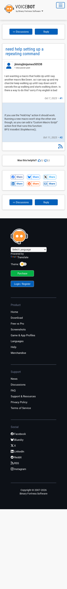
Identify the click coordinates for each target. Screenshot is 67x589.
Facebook (18, 434)
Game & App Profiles (23, 335)
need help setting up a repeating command (25, 51)
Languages (17, 341)
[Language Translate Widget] (29, 249)
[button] (22, 9)
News (14, 378)
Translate (19, 257)
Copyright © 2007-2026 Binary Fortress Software (33, 492)
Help (13, 347)
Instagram (18, 469)
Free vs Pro (17, 323)
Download (17, 317)
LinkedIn (17, 451)
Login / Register (22, 284)
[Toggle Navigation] (60, 5)
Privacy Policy (19, 402)
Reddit (16, 457)
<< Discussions (21, 31)
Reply (46, 31)
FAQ (13, 390)
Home (14, 312)
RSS (15, 463)
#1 (61, 98)
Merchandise (18, 353)
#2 (61, 137)
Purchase (22, 273)
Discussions (18, 384)
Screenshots (18, 329)
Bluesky (17, 439)
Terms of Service (21, 408)
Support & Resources (23, 396)
